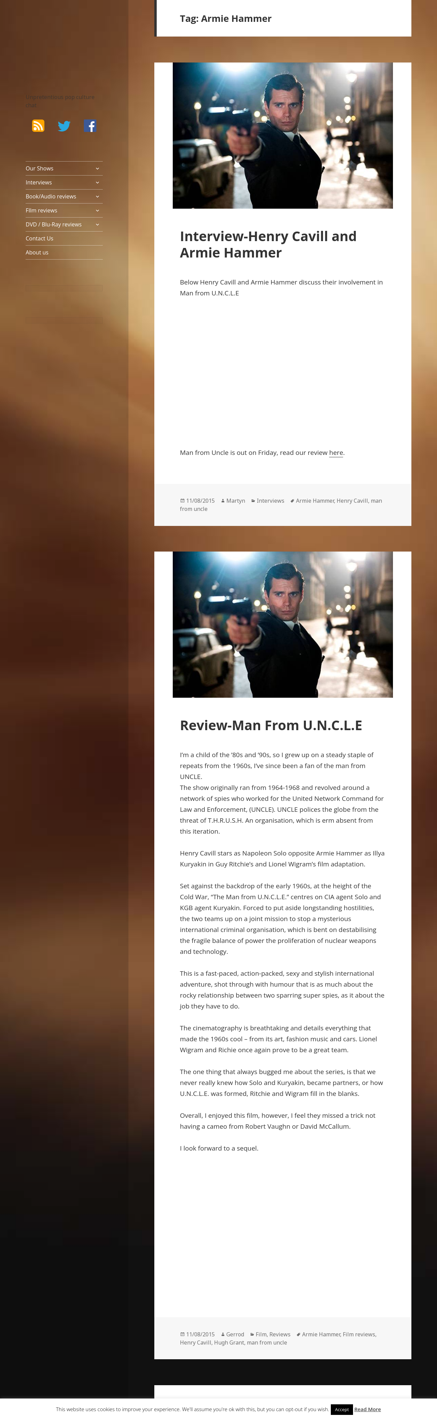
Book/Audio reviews (51, 196)
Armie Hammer (315, 500)
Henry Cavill (352, 500)
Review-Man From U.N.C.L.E (271, 725)
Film (261, 1334)
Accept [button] (342, 1409)
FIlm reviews (41, 210)
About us (37, 252)
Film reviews (359, 1334)
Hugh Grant (229, 1342)
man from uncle (267, 1342)
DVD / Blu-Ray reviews (54, 224)
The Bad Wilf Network (55, 37)
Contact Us (39, 238)
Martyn (235, 500)
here (336, 452)
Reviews (280, 1334)
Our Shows (39, 168)
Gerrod (235, 1334)
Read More (367, 1409)
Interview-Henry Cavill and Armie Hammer (268, 244)
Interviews (39, 182)
